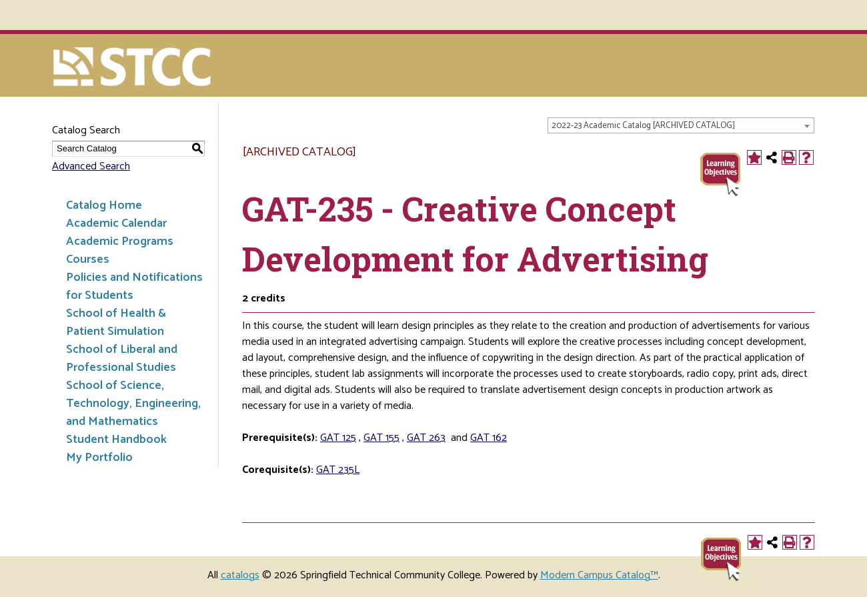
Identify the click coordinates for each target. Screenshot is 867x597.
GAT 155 (381, 438)
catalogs (240, 575)
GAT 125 (338, 438)
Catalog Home (104, 205)
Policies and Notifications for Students (134, 286)
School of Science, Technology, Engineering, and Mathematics (133, 404)
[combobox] (681, 125)
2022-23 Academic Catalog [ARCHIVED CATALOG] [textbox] (643, 126)
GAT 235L (337, 470)
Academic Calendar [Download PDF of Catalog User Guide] (116, 223)
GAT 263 (426, 438)
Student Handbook (116, 440)
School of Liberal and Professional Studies (121, 359)
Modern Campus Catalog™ (599, 575)
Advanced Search (91, 166)
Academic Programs (119, 241)
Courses (87, 259)
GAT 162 (488, 438)
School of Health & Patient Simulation (116, 323)
